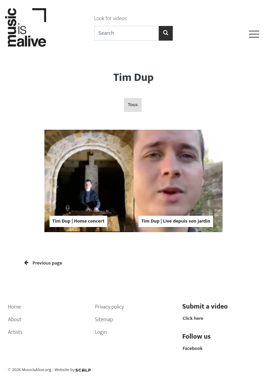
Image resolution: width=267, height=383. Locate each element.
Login (101, 332)
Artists (15, 332)
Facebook (193, 348)
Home (14, 307)
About (15, 319)
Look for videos (110, 18)
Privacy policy (109, 307)
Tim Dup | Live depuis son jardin (175, 221)
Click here (193, 318)
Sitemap (104, 319)
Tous (133, 105)
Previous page (43, 263)
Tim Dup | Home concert (78, 221)
